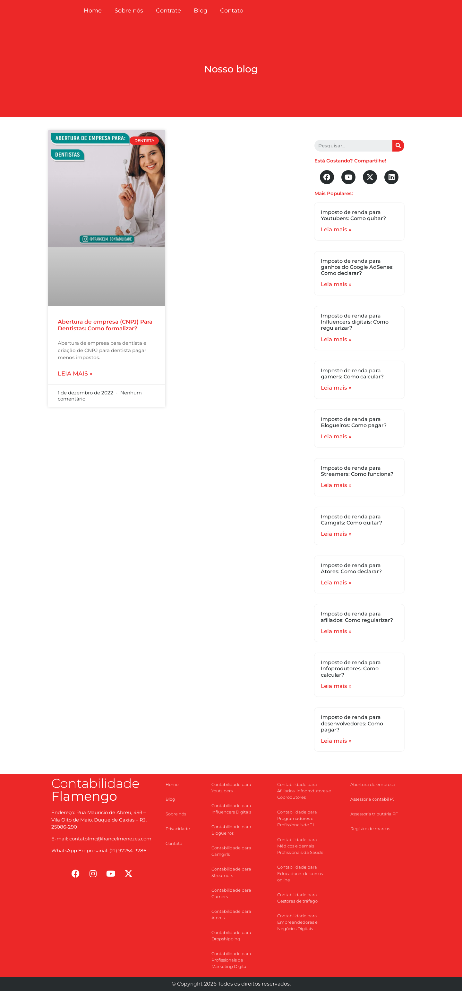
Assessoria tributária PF (374, 813)
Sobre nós (129, 10)
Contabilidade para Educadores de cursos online (300, 873)
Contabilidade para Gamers (231, 893)
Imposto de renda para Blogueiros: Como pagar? (354, 422)
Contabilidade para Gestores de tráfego (297, 898)
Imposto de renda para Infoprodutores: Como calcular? (351, 668)
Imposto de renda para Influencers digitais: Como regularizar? (355, 322)
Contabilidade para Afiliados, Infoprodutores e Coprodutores (304, 791)
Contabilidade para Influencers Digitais (231, 808)
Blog (200, 10)
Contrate (168, 10)
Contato (231, 10)
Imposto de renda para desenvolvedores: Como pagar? (352, 723)
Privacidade (178, 828)
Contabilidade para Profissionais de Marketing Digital (231, 960)
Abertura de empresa (372, 784)
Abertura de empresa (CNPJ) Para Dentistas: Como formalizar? (105, 324)
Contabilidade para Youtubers (231, 787)
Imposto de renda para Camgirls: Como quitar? (351, 520)
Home (93, 10)
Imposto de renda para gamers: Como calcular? (352, 373)
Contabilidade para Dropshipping (231, 935)
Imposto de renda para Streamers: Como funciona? (357, 471)
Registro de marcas (370, 828)
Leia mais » (75, 373)
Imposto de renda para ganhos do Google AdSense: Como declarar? (357, 267)
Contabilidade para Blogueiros (231, 830)
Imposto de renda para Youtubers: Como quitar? (353, 215)
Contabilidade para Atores (231, 914)
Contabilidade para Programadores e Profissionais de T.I (297, 818)
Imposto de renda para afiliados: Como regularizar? (357, 617)
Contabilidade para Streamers (231, 872)
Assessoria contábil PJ (372, 799)
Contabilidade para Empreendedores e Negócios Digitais (297, 922)
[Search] (398, 146)
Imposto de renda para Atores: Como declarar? (351, 568)
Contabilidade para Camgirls (231, 851)
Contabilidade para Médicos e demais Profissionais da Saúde (300, 846)
